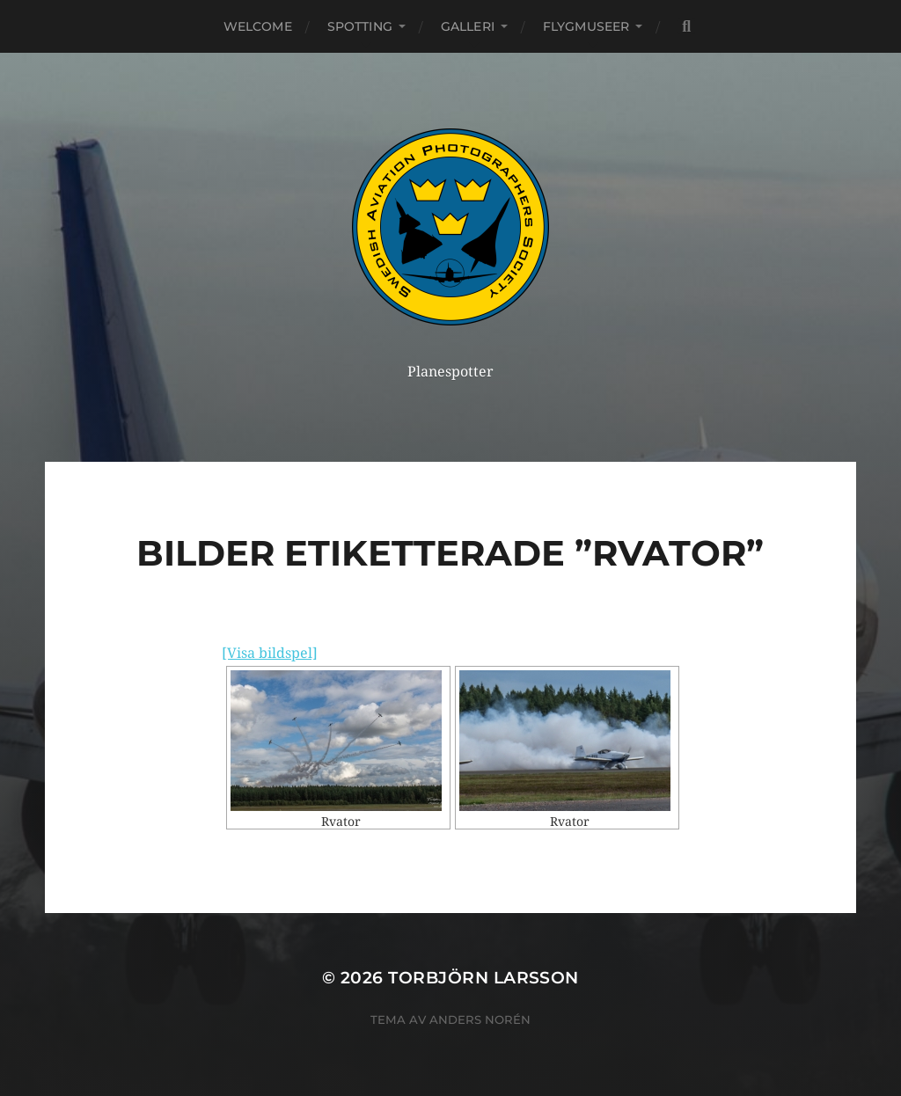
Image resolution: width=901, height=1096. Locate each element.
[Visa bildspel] (270, 653)
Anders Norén (480, 1019)
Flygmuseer (586, 26)
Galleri (467, 26)
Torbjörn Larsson (483, 978)
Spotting (359, 26)
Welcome (257, 26)
